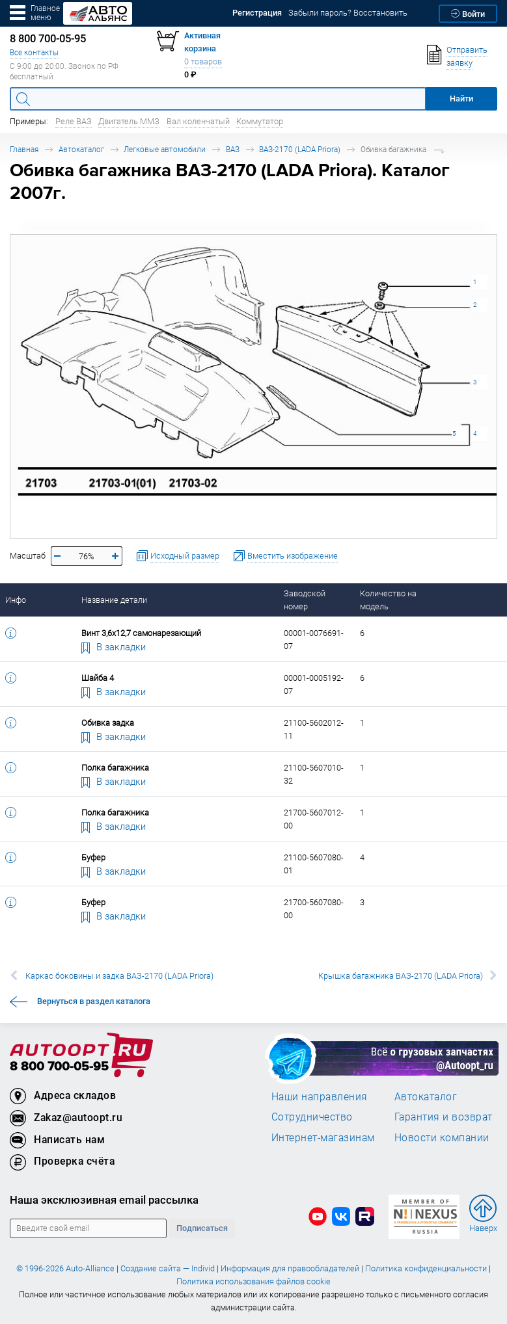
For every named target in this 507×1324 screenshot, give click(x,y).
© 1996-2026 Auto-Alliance (65, 1268)
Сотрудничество (312, 1116)
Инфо (15, 599)
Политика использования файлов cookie (253, 1281)
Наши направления (319, 1096)
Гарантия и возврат (443, 1116)
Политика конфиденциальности (426, 1268)
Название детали (114, 599)
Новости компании (441, 1137)
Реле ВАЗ (73, 121)
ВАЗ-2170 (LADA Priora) (299, 149)
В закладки (113, 646)
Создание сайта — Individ (167, 1268)
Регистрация (257, 12)
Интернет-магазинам (323, 1137)
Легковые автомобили (165, 149)
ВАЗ (233, 149)
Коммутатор (259, 121)
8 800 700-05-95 (59, 1067)
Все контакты (34, 52)
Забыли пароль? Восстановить (347, 12)
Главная (24, 149)
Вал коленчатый (198, 121)
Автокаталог (81, 149)
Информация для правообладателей (290, 1268)
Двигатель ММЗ (128, 121)
